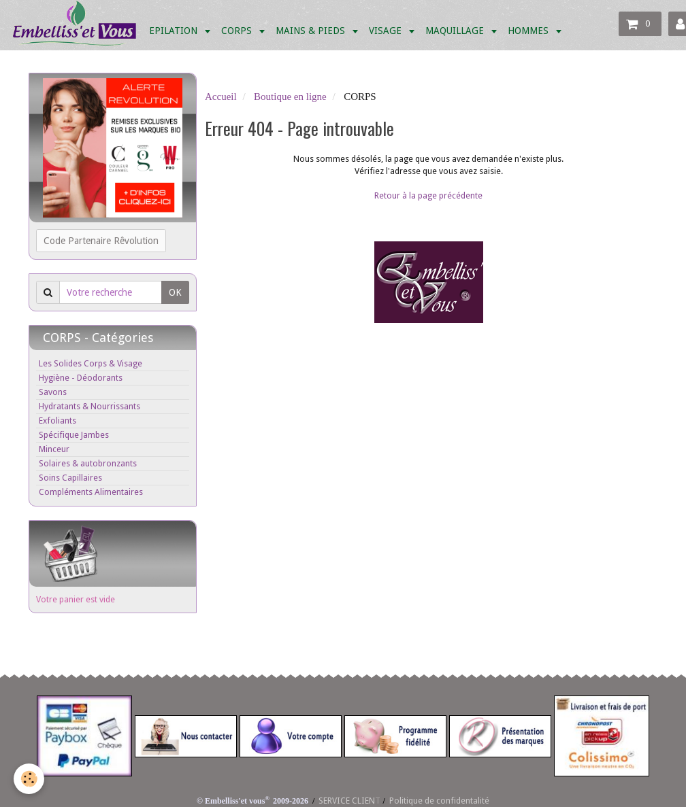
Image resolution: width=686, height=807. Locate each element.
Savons (53, 392)
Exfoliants (57, 420)
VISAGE (386, 30)
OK (175, 292)
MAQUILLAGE (456, 30)
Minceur (54, 449)
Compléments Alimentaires (91, 492)
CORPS (238, 30)
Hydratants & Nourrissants (89, 406)
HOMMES (529, 30)
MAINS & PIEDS (312, 30)
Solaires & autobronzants (88, 463)
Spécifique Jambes (74, 435)
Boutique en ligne (290, 96)
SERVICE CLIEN (346, 800)
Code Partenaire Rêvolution (101, 240)
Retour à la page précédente (428, 195)
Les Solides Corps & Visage (90, 363)
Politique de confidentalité (439, 800)
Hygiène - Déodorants (80, 378)
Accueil (221, 96)
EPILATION (174, 30)
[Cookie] (29, 778)
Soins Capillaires (70, 478)
